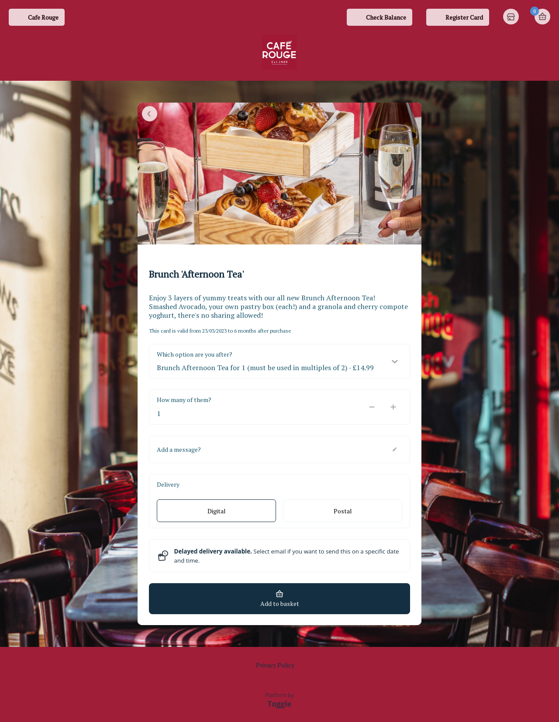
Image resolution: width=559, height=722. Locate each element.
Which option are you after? (194, 354)
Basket (542, 16)
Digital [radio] (216, 511)
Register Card (464, 17)
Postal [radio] (343, 511)
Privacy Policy (275, 665)
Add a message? (179, 449)
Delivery (168, 484)
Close (149, 113)
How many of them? (184, 399)
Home (512, 17)
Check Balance (386, 17)
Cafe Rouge (43, 17)
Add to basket (279, 603)
